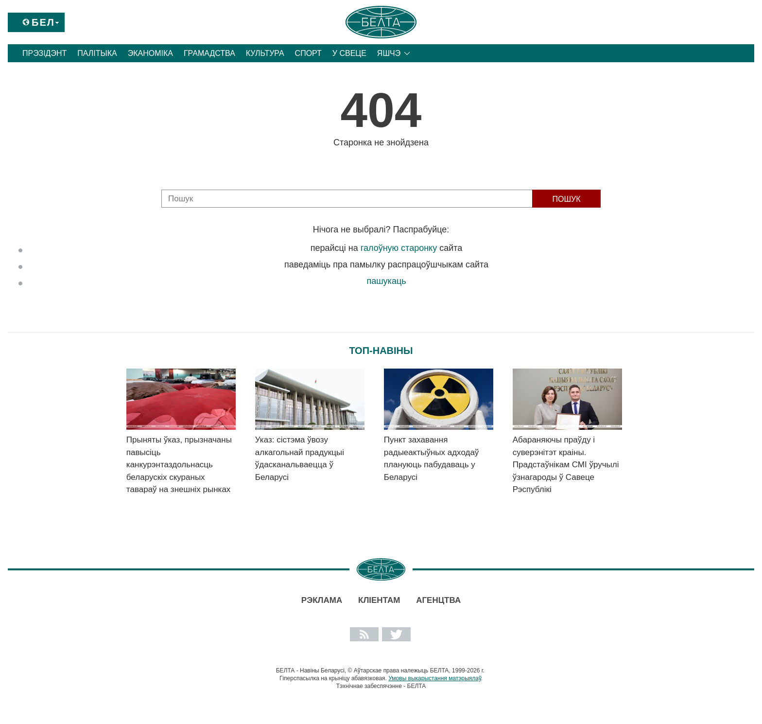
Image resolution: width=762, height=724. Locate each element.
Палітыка (97, 53)
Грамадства (209, 53)
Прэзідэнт (44, 53)
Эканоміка (150, 53)
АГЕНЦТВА (438, 600)
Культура (265, 53)
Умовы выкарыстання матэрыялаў (434, 678)
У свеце (349, 53)
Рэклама (321, 600)
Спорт (308, 53)
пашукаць (386, 281)
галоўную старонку (399, 248)
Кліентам (379, 600)
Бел (43, 22)
